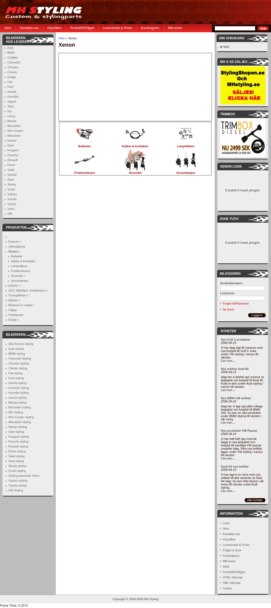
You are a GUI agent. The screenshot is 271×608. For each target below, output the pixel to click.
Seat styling (16, 461)
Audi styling (16, 348)
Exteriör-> (14, 241)
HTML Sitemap (233, 577)
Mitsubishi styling (19, 422)
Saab (10, 169)
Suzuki (11, 199)
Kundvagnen (150, 28)
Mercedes (13, 125)
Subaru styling (17, 480)
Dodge (11, 77)
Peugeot (12, 150)
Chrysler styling (18, 363)
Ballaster (16, 256)
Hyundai (12, 96)
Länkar (227, 588)
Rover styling (17, 451)
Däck (226, 566)
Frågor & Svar (232, 550)
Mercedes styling (19, 407)
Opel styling (16, 431)
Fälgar (12, 310)
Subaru (12, 194)
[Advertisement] (93, 87)
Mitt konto (175, 28)
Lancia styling (17, 397)
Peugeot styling (18, 436)
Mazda (11, 121)
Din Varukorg (231, 38)
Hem (7, 28)
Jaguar (12, 101)
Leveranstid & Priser (117, 28)
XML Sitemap (232, 582)
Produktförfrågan (82, 28)
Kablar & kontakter (23, 261)
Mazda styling (17, 402)
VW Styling (15, 490)
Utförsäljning (16, 246)
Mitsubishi (14, 135)
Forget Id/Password (236, 303)
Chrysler (12, 67)
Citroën (12, 72)
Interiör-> (14, 285)
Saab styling (16, 456)
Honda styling (17, 383)
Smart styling (17, 470)
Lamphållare (19, 266)
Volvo (11, 208)
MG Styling (15, 412)
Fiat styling (15, 373)
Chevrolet (13, 62)
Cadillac (12, 57)
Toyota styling (17, 485)
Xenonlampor (19, 280)
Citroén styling (17, 368)
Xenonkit (135, 171)
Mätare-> (14, 300)
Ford (10, 86)
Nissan (12, 140)
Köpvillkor (54, 28)
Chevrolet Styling (19, 358)
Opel (10, 145)
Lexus (11, 116)
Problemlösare (20, 271)
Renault (12, 160)
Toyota (11, 204)
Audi (10, 47)
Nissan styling (17, 426)
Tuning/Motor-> (18, 295)
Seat (10, 179)
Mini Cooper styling (21, 417)
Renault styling (18, 446)
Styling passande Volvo (23, 475)
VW (9, 213)
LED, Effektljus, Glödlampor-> (28, 290)
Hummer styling (18, 387)
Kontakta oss (29, 28)
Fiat (9, 82)
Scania (12, 174)
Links (226, 523)
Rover (11, 165)
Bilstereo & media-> (21, 305)
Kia (9, 111)
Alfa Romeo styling (20, 343)
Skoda (11, 184)
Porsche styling (18, 441)
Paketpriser (16, 314)
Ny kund (228, 309)
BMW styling (16, 353)
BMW (11, 52)
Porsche (12, 155)
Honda (11, 91)
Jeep (10, 106)
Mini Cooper (15, 130)
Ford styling (16, 378)
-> (14, 251)
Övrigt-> (13, 319)
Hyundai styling (18, 392)
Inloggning (230, 274)
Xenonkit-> (18, 275)
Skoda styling (17, 466)
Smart (11, 189)
